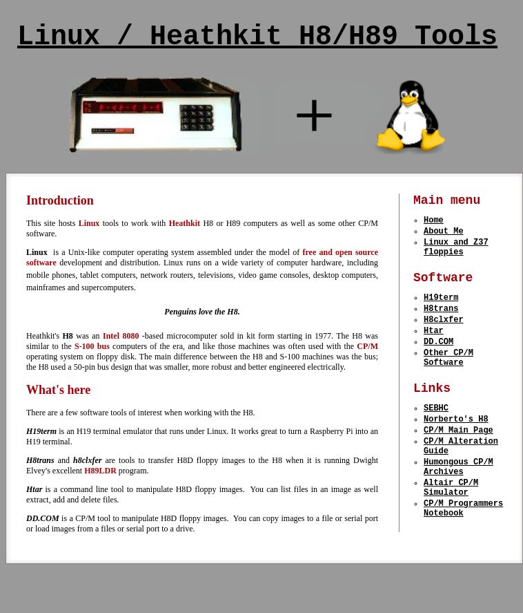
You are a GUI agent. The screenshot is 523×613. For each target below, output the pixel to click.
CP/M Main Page (458, 467)
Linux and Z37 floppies (456, 256)
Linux (89, 223)
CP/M (367, 346)
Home (434, 224)
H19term (441, 313)
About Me (444, 237)
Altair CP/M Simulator (451, 535)
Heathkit (184, 223)
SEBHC (436, 440)
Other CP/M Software (448, 384)
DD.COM (438, 365)
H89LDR (100, 470)
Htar (434, 352)
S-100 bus (93, 346)
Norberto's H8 (456, 454)
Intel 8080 (122, 336)
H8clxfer (444, 339)
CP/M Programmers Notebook (463, 560)
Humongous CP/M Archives (458, 510)
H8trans (441, 326)
